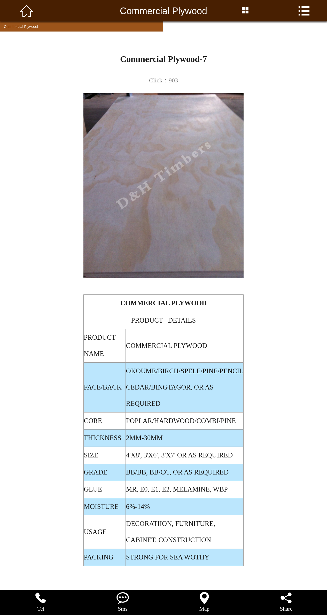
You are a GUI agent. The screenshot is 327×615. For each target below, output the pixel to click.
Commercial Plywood (21, 27)
